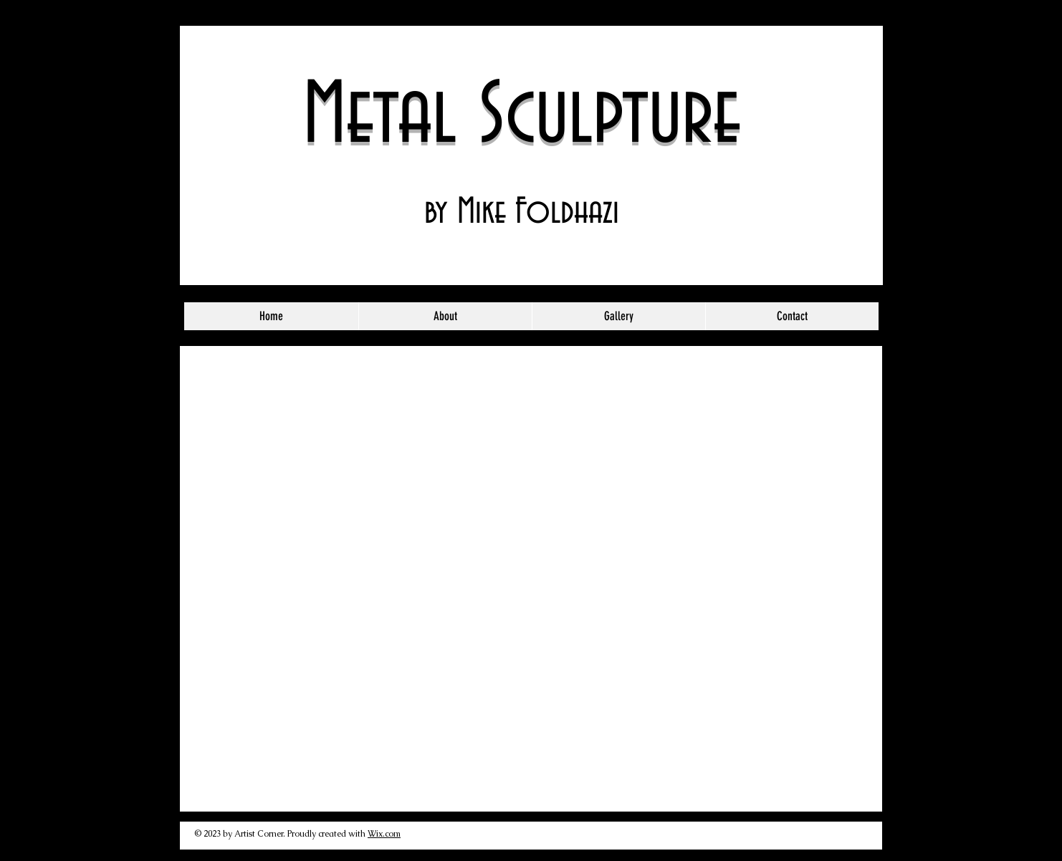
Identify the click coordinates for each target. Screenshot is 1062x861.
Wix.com (384, 834)
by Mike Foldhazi (521, 212)
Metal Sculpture (522, 117)
